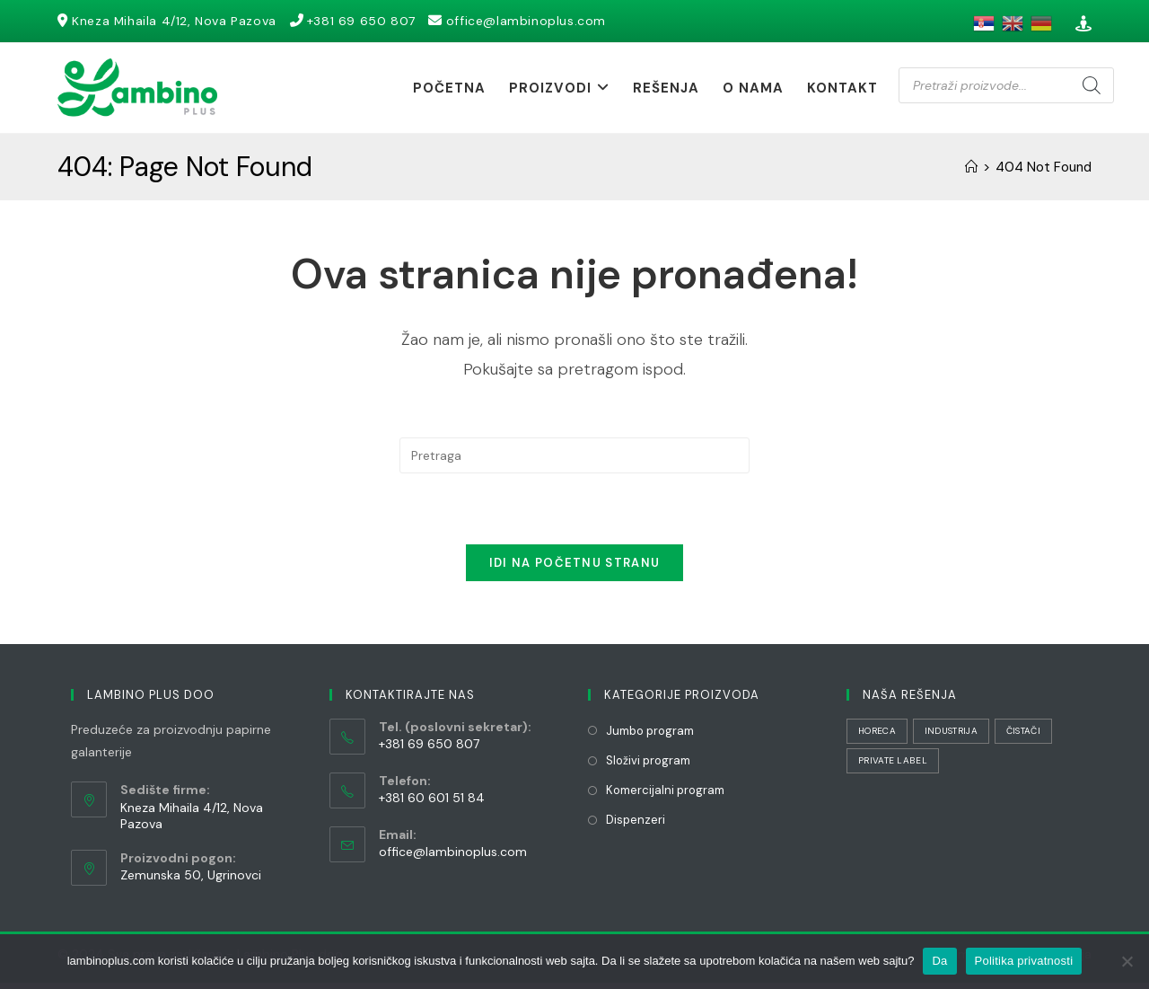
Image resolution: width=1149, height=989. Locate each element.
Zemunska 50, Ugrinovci (190, 881)
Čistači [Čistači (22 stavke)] (1023, 737)
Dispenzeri (635, 826)
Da (939, 960)
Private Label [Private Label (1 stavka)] (892, 767)
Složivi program (648, 766)
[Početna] (971, 167)
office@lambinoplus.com (544, 21)
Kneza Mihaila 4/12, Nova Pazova (178, 21)
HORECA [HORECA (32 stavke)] (877, 737)
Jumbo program (650, 737)
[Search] (1091, 85)
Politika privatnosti (1024, 960)
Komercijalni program (665, 796)
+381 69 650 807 (374, 21)
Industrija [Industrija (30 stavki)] (951, 737)
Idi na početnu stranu (574, 569)
